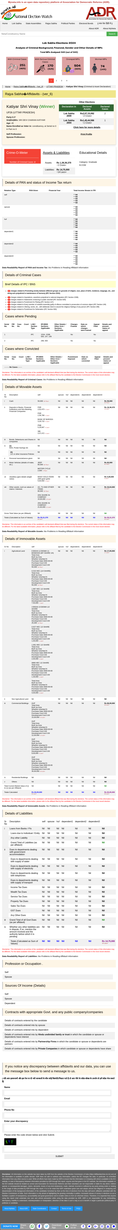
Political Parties (68, 23)
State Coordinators (39, 1208)
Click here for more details (86, 127)
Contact (54, 1208)
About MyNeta (109, 28)
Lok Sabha (17, 23)
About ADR (94, 28)
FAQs (78, 1208)
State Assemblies (33, 23)
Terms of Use (66, 1208)
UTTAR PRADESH (54, 86)
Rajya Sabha (51, 23)
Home (5, 23)
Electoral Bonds (86, 23)
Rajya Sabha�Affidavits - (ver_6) (28, 86)
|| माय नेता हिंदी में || (104, 23)
